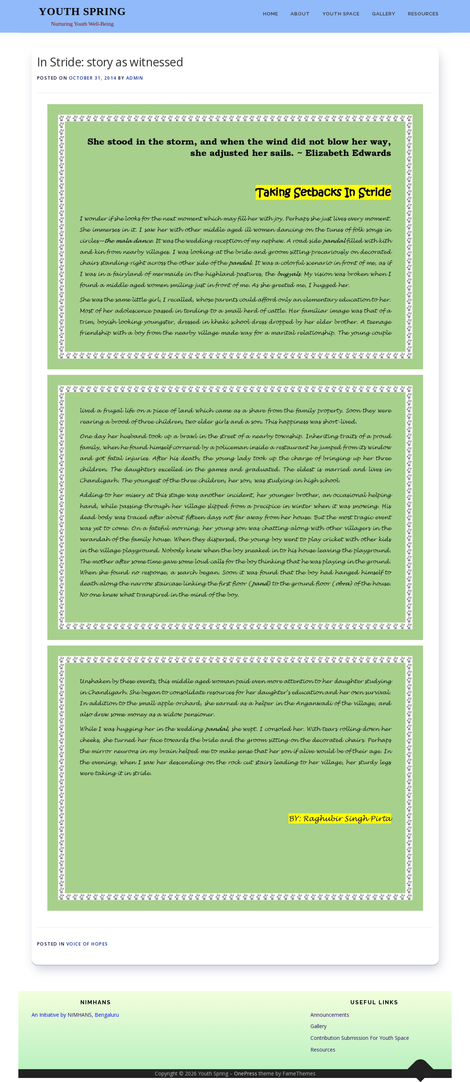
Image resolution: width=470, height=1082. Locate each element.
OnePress (245, 1073)
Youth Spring (82, 11)
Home (270, 14)
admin (134, 78)
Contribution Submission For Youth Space (359, 1037)
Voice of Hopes (87, 944)
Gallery (384, 14)
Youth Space (341, 14)
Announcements (329, 1014)
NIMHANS (80, 1014)
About (300, 14)
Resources (423, 14)
